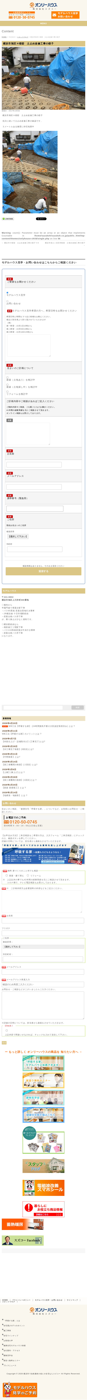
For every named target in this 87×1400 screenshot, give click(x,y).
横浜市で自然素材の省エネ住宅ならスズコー (42, 1354)
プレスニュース (10, 1346)
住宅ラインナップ (11, 1316)
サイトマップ (72, 1281)
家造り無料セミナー (12, 1341)
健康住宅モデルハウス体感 (15, 1326)
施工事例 (7, 1311)
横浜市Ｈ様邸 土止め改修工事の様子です (20, 243)
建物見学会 (8, 1336)
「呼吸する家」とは (12, 1301)
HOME (5, 1281)
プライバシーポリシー (21, 1281)
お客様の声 (8, 1321)
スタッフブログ (8, 1282)
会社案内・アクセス (12, 1331)
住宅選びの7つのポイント (14, 1306)
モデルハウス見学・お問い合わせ (49, 1281)
